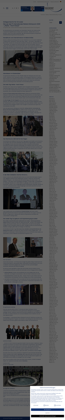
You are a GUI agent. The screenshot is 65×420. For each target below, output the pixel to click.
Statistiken (46, 405)
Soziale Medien (57, 405)
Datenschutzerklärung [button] (48, 418)
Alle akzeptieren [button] (47, 409)
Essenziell (35, 405)
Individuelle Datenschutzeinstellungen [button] (47, 416)
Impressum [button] (53, 418)
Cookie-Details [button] (42, 418)
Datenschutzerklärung (35, 401)
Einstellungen (56, 401)
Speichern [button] (47, 412)
